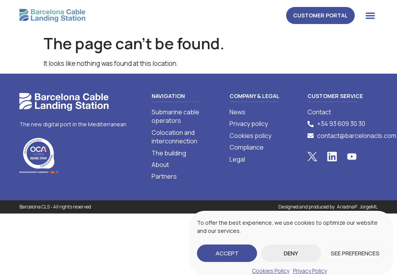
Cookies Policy (270, 270)
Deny (291, 253)
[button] (370, 15)
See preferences (355, 253)
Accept (227, 253)
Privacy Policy (310, 270)
